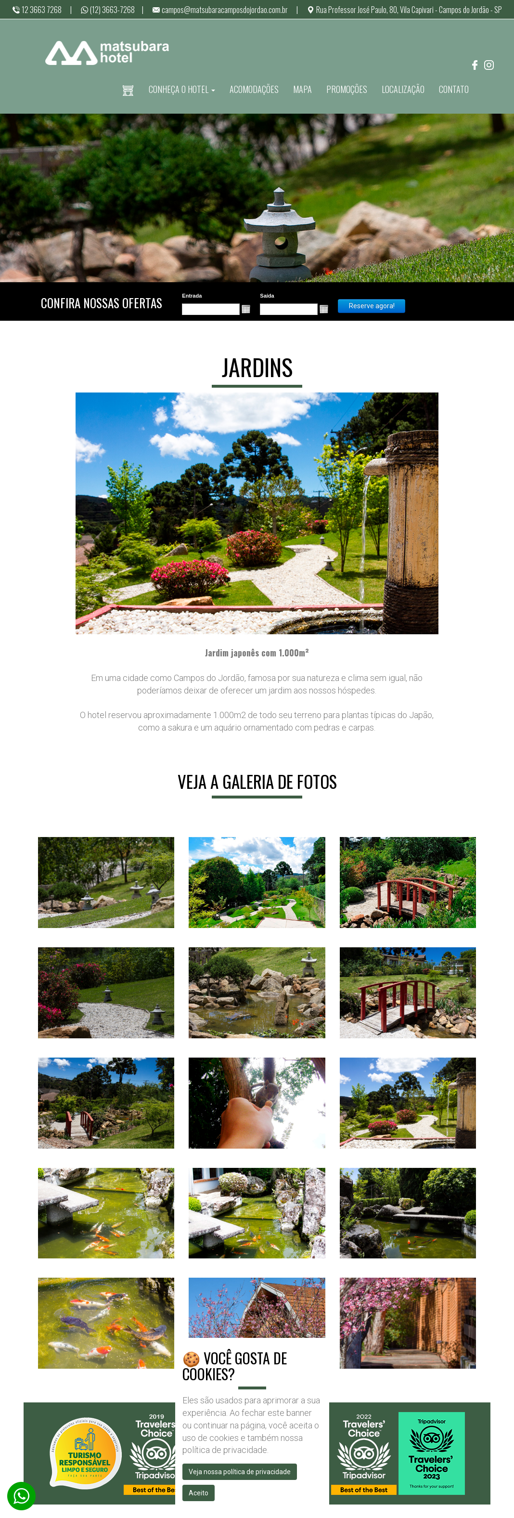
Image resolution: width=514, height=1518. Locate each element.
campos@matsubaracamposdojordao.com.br (220, 9)
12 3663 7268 (37, 9)
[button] (246, 309)
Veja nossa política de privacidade (240, 1472)
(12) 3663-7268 (107, 9)
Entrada (192, 296)
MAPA (302, 89)
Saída (267, 296)
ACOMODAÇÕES (254, 89)
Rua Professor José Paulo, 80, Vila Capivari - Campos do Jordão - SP (404, 9)
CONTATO (454, 89)
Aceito (198, 1493)
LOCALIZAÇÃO (403, 89)
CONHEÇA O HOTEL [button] (182, 89)
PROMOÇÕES (346, 89)
